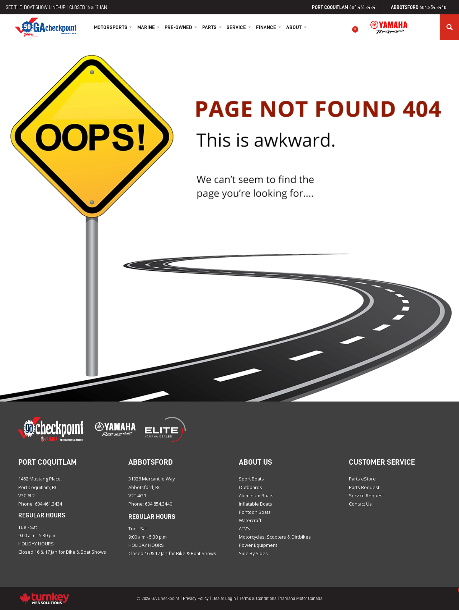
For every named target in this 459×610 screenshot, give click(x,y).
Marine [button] (148, 27)
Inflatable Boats (255, 504)
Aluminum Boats (256, 495)
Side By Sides (253, 553)
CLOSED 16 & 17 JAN (88, 7)
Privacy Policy (196, 598)
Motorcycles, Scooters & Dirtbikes (275, 537)
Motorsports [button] (113, 27)
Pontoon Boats (255, 512)
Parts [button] (212, 27)
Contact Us (360, 504)
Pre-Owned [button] (181, 27)
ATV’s (244, 528)
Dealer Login (224, 598)
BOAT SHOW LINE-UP (45, 7)
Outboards (250, 487)
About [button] (296, 27)
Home (45, 27)
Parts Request (364, 487)
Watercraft (250, 520)
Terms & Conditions (258, 598)
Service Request (366, 495)
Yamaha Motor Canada (301, 598)
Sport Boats (251, 478)
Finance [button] (268, 27)
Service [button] (239, 27)
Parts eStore (362, 478)
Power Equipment (258, 545)
